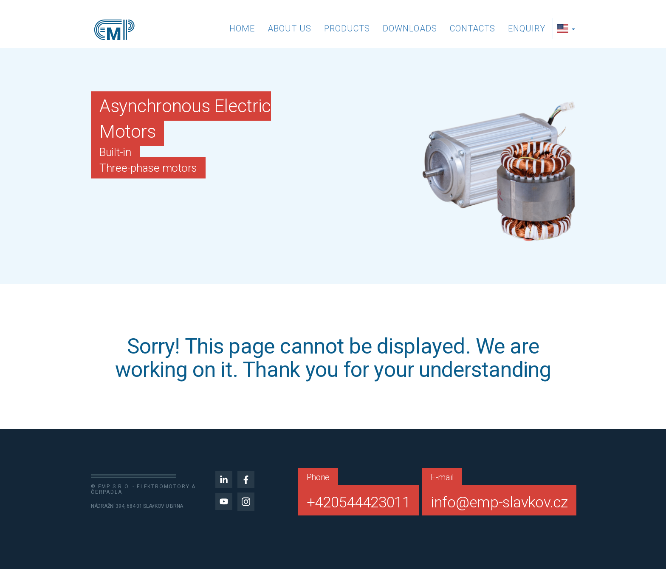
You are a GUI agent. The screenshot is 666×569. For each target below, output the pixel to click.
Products (347, 28)
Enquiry (526, 28)
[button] (567, 28)
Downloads (410, 28)
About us (289, 28)
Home (242, 28)
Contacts (472, 28)
